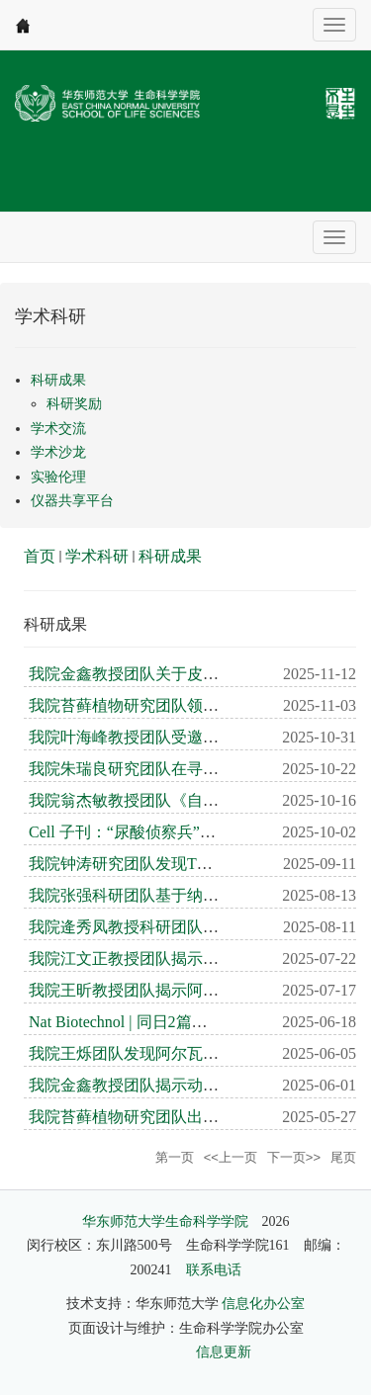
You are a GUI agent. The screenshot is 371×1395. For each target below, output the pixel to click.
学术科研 (97, 556)
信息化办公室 (263, 1303)
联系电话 (213, 1270)
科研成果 (170, 556)
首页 (39, 556)
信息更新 (223, 1352)
